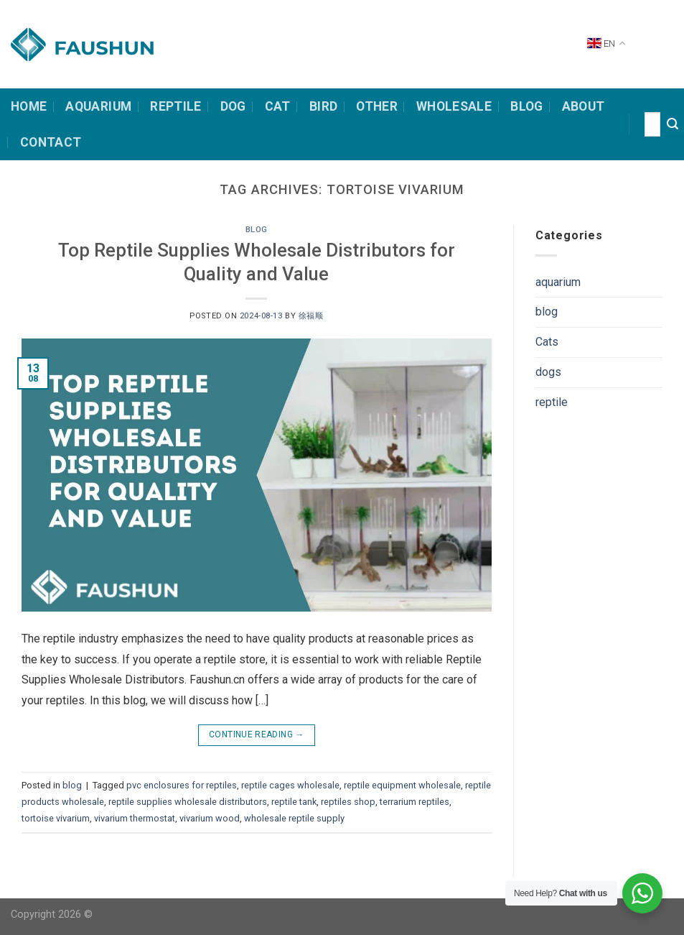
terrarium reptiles (414, 801)
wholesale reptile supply (294, 818)
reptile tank (294, 801)
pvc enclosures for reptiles (181, 785)
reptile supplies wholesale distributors (187, 801)
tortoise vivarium (56, 818)
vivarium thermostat (134, 818)
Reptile (175, 106)
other (377, 106)
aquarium (558, 282)
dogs (548, 372)
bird (323, 106)
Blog (526, 106)
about (583, 106)
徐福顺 (311, 316)
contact (50, 142)
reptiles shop (348, 801)
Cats (546, 342)
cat (278, 106)
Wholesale (454, 106)
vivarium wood (209, 818)
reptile (551, 402)
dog (233, 106)
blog (256, 229)
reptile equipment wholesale (402, 785)
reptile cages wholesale (290, 785)
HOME (29, 106)
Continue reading (256, 735)
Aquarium (98, 106)
